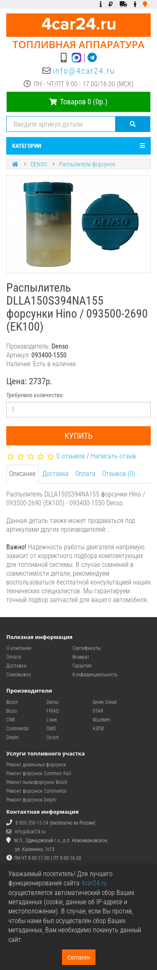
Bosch (12, 702)
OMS (51, 729)
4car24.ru (94, 883)
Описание (22, 474)
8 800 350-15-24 (31, 823)
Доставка (55, 474)
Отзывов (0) (118, 474)
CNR (10, 720)
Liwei (51, 720)
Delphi (12, 737)
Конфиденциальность (95, 675)
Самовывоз (18, 675)
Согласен (78, 957)
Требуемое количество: (35, 395)
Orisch (52, 737)
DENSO (39, 164)
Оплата (85, 474)
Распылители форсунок (87, 164)
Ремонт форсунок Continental (36, 791)
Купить (78, 436)
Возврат (80, 657)
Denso (52, 702)
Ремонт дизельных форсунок (36, 765)
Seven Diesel (105, 702)
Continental (17, 729)
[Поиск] (133, 124)
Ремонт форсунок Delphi (31, 800)
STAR (98, 711)
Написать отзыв (113, 456)
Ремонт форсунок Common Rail (38, 773)
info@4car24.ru (84, 71)
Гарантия (82, 666)
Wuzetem (101, 720)
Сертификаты (86, 648)
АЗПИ (98, 729)
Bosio (11, 711)
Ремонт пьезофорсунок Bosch (36, 782)
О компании (18, 648)
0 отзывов (71, 456)
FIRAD (52, 711)
